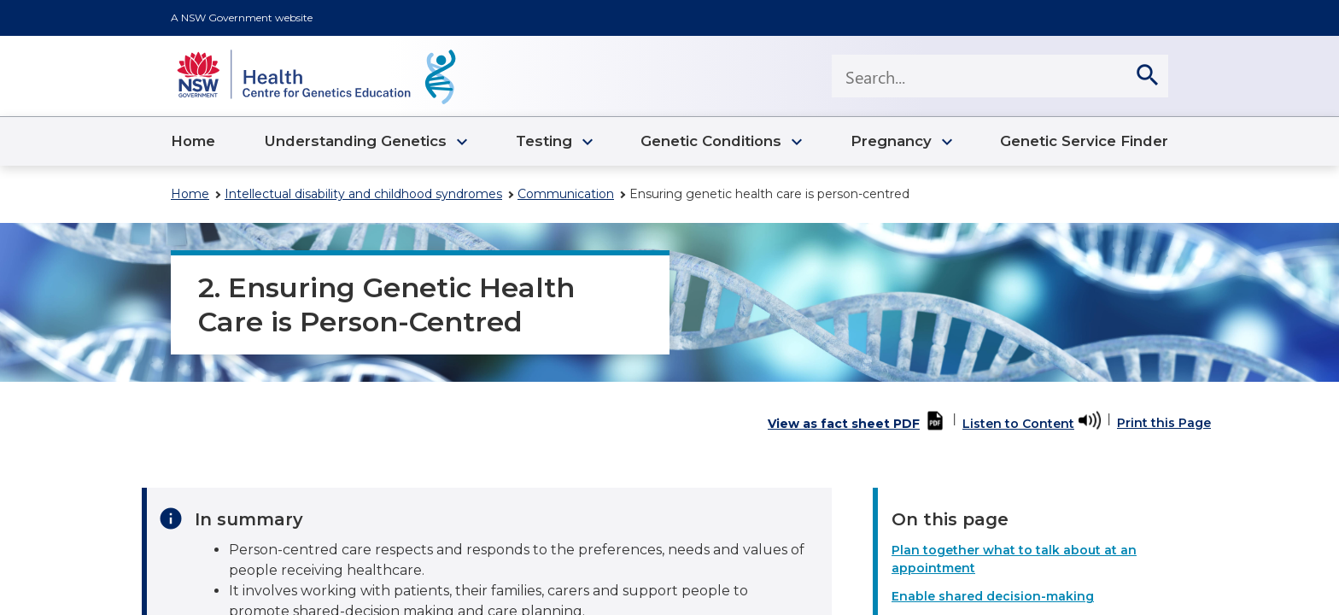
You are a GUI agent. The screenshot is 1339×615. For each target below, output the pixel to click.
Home (190, 194)
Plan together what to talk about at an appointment (1014, 559)
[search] (1147, 76)
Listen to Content (1018, 423)
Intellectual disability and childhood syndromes (363, 194)
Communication (565, 194)
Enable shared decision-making (993, 596)
